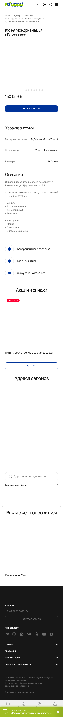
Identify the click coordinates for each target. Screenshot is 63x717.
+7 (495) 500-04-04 (17, 611)
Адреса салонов (32, 619)
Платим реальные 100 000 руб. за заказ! (29, 352)
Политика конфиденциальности (20, 692)
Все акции (31, 366)
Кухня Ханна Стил (16, 575)
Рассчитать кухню (31, 108)
